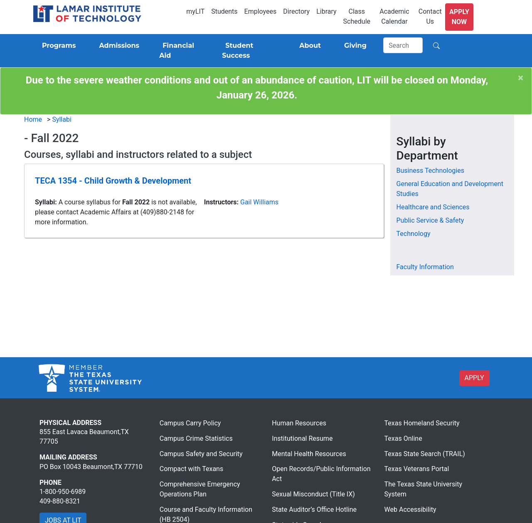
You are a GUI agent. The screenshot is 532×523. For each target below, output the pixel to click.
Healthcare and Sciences (433, 207)
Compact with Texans (191, 469)
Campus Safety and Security (201, 454)
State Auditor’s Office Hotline (314, 509)
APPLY (474, 378)
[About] (308, 45)
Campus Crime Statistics (196, 438)
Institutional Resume (302, 438)
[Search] (403, 45)
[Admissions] (117, 45)
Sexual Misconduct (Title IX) (313, 494)
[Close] (521, 78)
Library (326, 11)
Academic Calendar (394, 16)
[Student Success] (249, 50)
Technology (414, 234)
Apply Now (459, 17)
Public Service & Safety (430, 220)
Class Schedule (356, 16)
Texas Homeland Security (422, 423)
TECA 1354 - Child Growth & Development (113, 181)
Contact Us (430, 16)
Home (33, 119)
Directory (296, 11)
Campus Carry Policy (190, 423)
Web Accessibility (410, 509)
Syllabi (61, 119)
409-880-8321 (59, 501)
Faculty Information (425, 267)
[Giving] (353, 45)
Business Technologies (430, 170)
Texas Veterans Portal (416, 469)
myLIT (195, 11)
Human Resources (299, 423)
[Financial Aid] (180, 50)
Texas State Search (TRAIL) (424, 454)
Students (224, 11)
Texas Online (403, 438)
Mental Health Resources (309, 454)
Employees (260, 11)
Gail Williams (259, 202)
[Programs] (57, 45)
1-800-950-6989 (62, 492)
